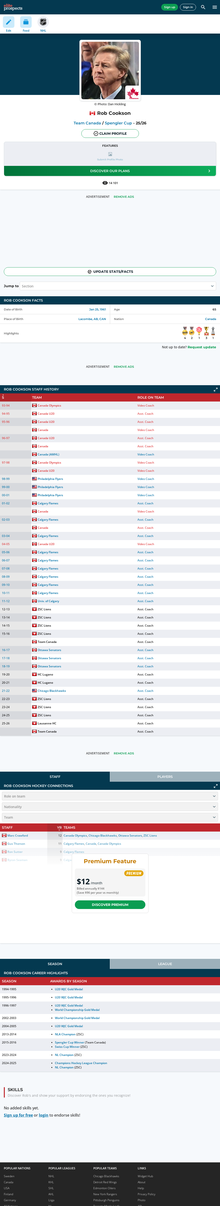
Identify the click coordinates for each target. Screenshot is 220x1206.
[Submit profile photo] (110, 156)
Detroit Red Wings (105, 1182)
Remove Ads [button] (124, 196)
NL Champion (64, 1055)
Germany (10, 1200)
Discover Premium (110, 905)
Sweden (9, 1176)
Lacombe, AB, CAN (92, 319)
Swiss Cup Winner (67, 1047)
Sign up (169, 7)
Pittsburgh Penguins (106, 1200)
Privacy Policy (146, 1194)
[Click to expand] (215, 389)
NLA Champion (65, 1034)
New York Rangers (105, 1194)
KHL (51, 1182)
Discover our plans (151, 171)
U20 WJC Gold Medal (69, 989)
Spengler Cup (118, 123)
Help (141, 1188)
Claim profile (110, 133)
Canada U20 (46, 414)
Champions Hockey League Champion (81, 1063)
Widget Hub (145, 1176)
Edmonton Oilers (104, 1188)
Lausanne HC (47, 723)
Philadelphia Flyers (50, 479)
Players (165, 777)
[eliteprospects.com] (13, 7)
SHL (51, 1188)
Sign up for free (18, 1115)
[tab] (55, 777)
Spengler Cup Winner (69, 1042)
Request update (202, 347)
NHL (51, 1176)
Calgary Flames (48, 503)
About (141, 1182)
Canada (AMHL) (48, 454)
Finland (8, 1194)
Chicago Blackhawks (52, 691)
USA (6, 1188)
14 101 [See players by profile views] (110, 183)
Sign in (188, 7)
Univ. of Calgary (48, 601)
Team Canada (87, 123)
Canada (210, 319)
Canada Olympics (49, 405)
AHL (51, 1194)
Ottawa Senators (49, 650)
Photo (141, 1200)
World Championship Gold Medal (77, 1010)
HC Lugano (45, 674)
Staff (55, 777)
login (43, 1115)
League (165, 964)
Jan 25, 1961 (97, 309)
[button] (110, 156)
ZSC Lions (44, 609)
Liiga (51, 1200)
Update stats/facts (110, 271)
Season (55, 964)
